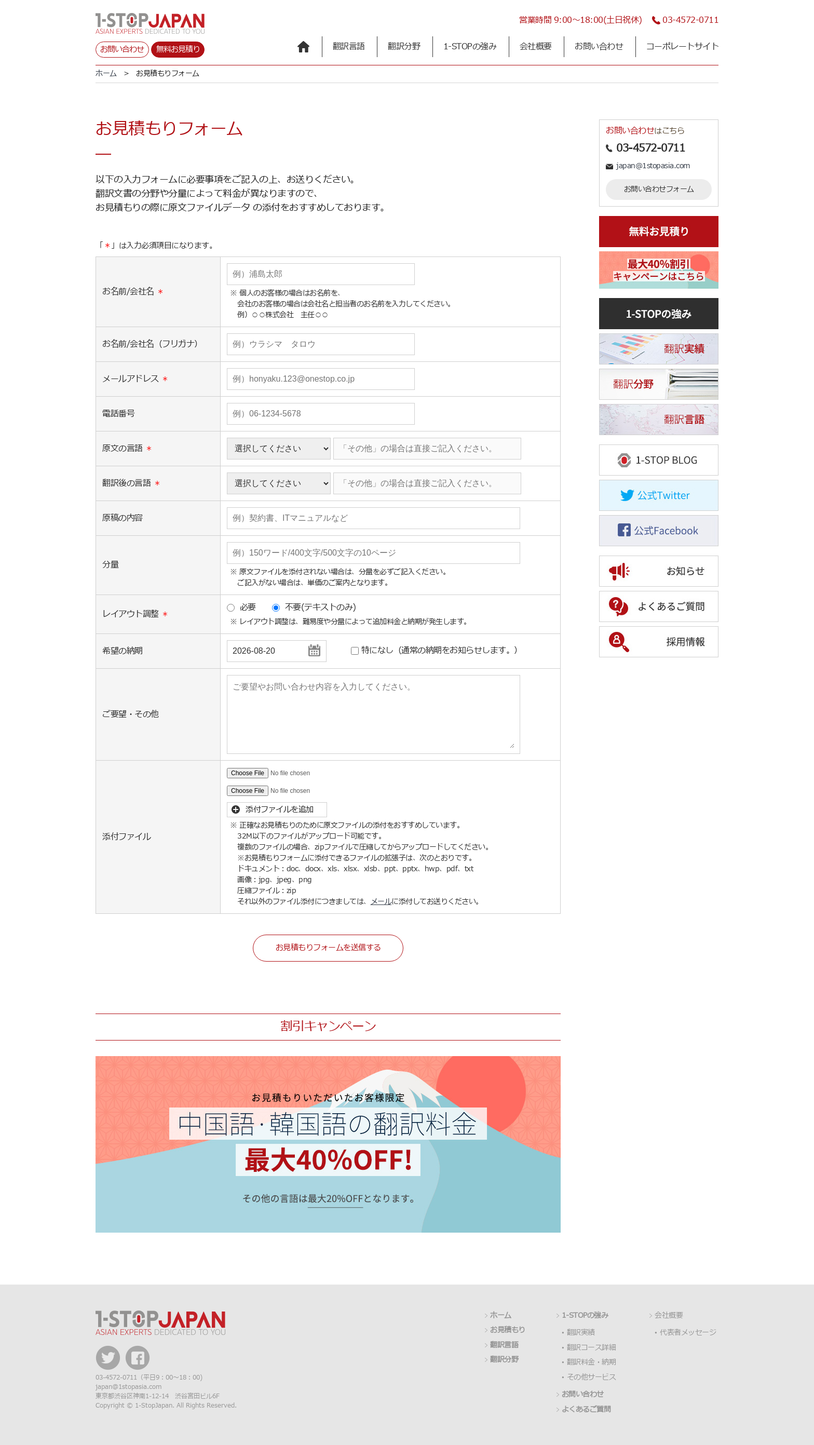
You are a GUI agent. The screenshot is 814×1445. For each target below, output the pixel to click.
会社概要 (536, 46)
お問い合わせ (122, 50)
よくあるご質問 (586, 1410)
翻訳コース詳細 (591, 1348)
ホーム (106, 73)
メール (381, 901)
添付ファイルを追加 (280, 810)
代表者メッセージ (688, 1333)
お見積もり (507, 1330)
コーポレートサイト (682, 46)
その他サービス (591, 1377)
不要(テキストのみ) (320, 607)
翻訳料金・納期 (591, 1362)
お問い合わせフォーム (659, 189)
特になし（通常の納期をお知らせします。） (441, 650)
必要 (248, 607)
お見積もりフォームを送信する (328, 948)
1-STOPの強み (470, 46)
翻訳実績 (581, 1333)
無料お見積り (178, 50)
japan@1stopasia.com (653, 165)
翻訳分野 (404, 46)
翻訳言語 (349, 46)
